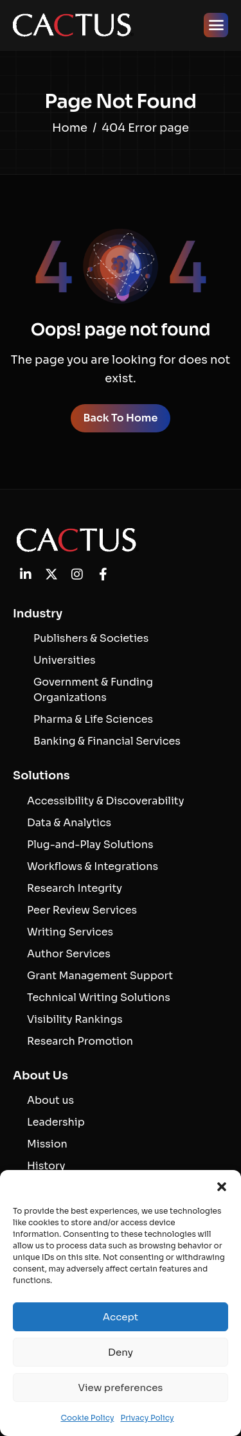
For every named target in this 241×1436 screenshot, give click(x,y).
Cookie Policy (87, 1418)
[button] (221, 1186)
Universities (64, 660)
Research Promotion (80, 1041)
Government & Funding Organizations (93, 689)
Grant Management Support (100, 975)
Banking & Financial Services (107, 741)
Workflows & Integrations (92, 866)
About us (50, 1100)
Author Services (69, 954)
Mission (47, 1144)
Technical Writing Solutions (98, 997)
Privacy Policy (147, 1418)
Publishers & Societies (90, 638)
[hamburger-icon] (216, 25)
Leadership (56, 1122)
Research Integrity (74, 888)
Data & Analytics (69, 822)
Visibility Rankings (75, 1019)
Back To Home (121, 418)
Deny (120, 1352)
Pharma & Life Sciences (93, 719)
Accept (120, 1317)
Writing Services (70, 932)
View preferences (120, 1387)
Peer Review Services (82, 910)
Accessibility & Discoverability (105, 801)
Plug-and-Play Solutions (90, 844)
